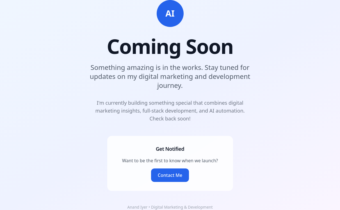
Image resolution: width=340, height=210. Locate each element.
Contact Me (170, 175)
